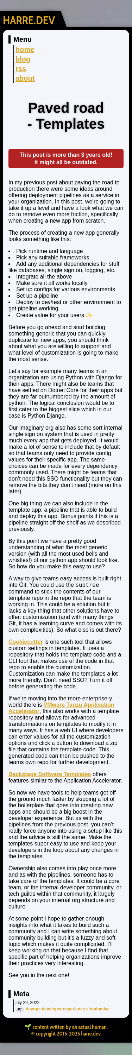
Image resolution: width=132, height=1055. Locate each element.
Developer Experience (63, 1010)
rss (20, 69)
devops (33, 1010)
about (24, 78)
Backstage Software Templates (49, 775)
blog (22, 59)
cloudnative (98, 1010)
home (24, 49)
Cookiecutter (25, 643)
